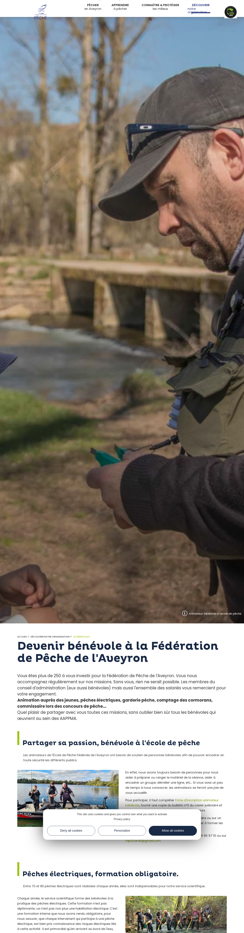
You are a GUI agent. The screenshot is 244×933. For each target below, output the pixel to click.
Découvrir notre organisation (50, 636)
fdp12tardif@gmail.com (143, 841)
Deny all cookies (71, 830)
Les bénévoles (81, 636)
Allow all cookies (173, 830)
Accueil (22, 636)
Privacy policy (122, 819)
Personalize (122, 830)
